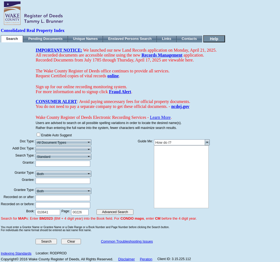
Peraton (146, 259)
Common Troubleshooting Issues (127, 241)
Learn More (160, 117)
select (88, 142)
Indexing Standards (16, 253)
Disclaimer (126, 259)
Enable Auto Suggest (56, 135)
